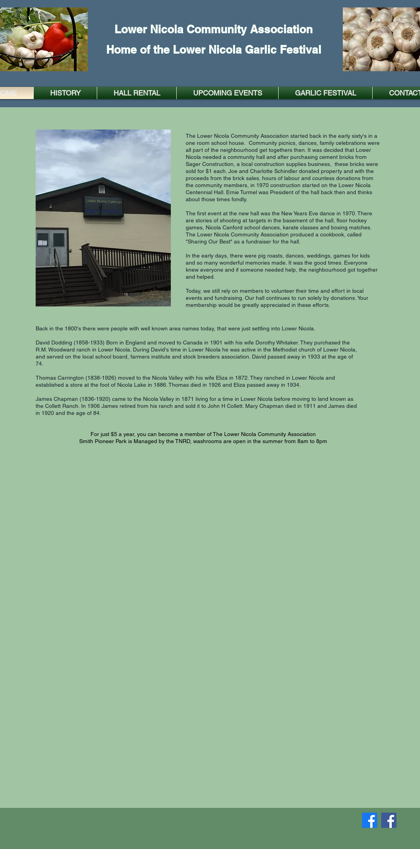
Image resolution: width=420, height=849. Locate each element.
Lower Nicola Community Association (213, 29)
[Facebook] (369, 820)
